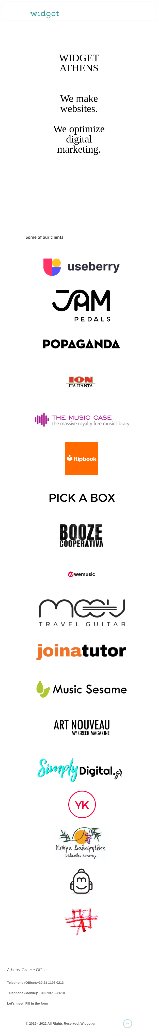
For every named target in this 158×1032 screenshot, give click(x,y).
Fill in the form (36, 1003)
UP (127, 1023)
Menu (129, 11)
